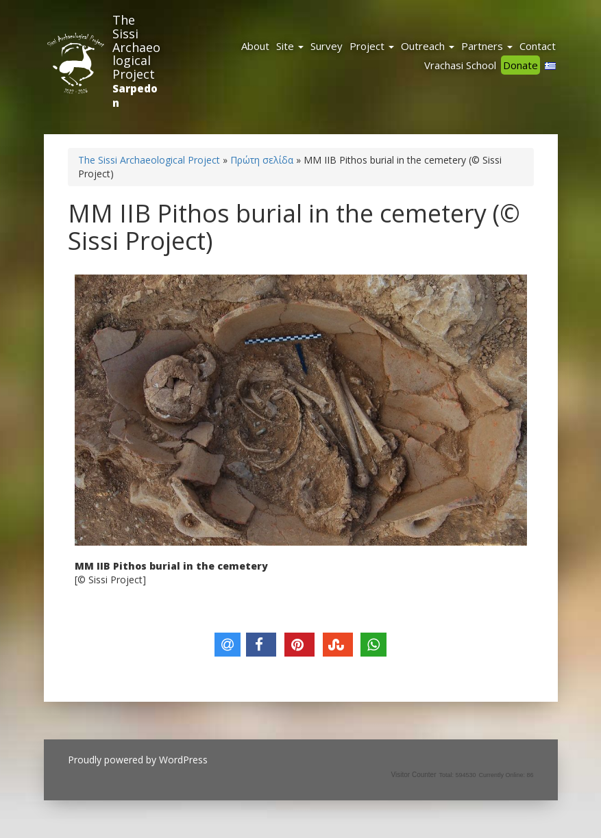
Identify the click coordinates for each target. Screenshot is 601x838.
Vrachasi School (460, 65)
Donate (520, 65)
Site (290, 46)
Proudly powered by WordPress (138, 759)
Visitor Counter (414, 774)
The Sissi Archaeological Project (136, 47)
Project (371, 46)
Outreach (427, 46)
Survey (326, 46)
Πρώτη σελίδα (261, 159)
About (255, 46)
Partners (487, 46)
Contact (537, 46)
